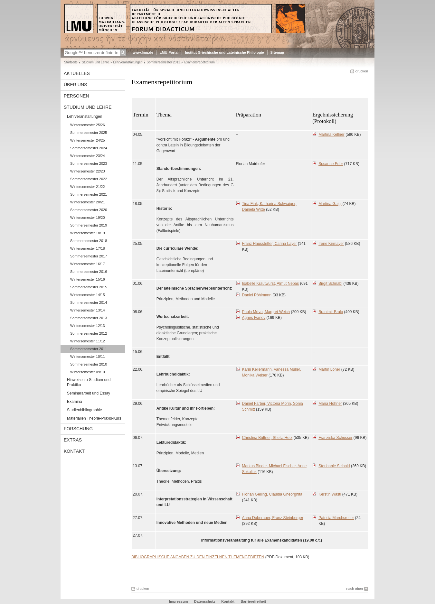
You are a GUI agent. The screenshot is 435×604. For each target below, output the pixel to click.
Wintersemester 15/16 (87, 279)
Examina (74, 401)
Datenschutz (204, 601)
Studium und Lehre (95, 62)
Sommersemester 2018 (88, 241)
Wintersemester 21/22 (87, 187)
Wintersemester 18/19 (87, 233)
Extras (73, 439)
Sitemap (277, 52)
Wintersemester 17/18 (87, 248)
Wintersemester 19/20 (87, 217)
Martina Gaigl (329, 203)
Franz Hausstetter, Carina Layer (269, 243)
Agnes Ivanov (254, 317)
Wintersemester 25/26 (87, 125)
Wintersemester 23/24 (87, 156)
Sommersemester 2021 (88, 194)
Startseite (71, 62)
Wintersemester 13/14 (87, 310)
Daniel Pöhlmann (256, 295)
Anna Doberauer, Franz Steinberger (272, 518)
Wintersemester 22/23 (87, 171)
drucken (361, 71)
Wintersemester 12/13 (87, 326)
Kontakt (74, 451)
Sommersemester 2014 (88, 302)
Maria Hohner (330, 403)
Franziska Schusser (335, 437)
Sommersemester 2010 (88, 364)
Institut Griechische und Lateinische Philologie (224, 52)
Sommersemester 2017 (88, 256)
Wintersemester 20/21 (87, 202)
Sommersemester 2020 (88, 210)
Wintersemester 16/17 (87, 264)
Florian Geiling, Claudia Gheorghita (272, 494)
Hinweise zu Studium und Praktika (88, 382)
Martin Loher (329, 369)
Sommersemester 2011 (163, 62)
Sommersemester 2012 (88, 333)
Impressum (178, 601)
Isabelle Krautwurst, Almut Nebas (270, 283)
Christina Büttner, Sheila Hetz (267, 437)
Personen (76, 95)
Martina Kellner (331, 134)
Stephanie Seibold (334, 466)
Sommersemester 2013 (88, 318)
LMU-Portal (169, 52)
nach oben (354, 588)
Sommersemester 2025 (88, 133)
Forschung (78, 428)
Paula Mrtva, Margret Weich (266, 312)
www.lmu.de (143, 52)
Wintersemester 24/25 (87, 140)
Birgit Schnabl (330, 283)
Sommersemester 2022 (88, 179)
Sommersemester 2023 (88, 163)
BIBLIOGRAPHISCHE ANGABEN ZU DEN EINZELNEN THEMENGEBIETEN (197, 557)
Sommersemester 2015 (88, 287)
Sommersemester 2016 (88, 272)
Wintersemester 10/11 (87, 356)
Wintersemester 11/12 (87, 341)
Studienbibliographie (84, 410)
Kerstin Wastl (329, 494)
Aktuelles (77, 73)
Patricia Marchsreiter (336, 518)
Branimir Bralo (330, 312)
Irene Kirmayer (331, 243)
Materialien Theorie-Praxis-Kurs (94, 418)
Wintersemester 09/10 (87, 372)
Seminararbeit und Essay (88, 393)
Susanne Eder (330, 164)
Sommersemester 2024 (88, 148)
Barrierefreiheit (253, 601)
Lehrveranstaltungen (128, 62)
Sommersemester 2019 (88, 225)
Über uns (75, 84)
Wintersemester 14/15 (87, 295)
